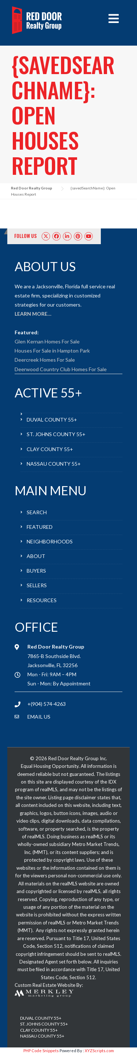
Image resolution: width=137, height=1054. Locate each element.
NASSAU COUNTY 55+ (54, 464)
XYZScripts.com (99, 1050)
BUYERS (36, 571)
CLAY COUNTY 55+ (50, 449)
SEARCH (37, 512)
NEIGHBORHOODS (50, 541)
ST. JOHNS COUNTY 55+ (56, 434)
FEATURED (40, 527)
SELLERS (37, 585)
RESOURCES (42, 600)
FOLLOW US (25, 235)
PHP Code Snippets (41, 1050)
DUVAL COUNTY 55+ (52, 419)
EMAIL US (38, 716)
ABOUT (36, 556)
